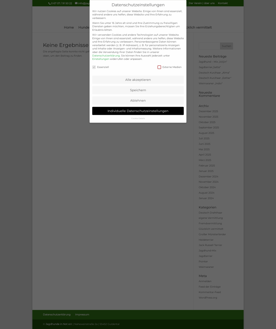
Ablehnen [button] (138, 97)
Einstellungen (100, 55)
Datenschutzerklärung (106, 52)
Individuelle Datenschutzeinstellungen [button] (138, 108)
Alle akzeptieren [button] (138, 76)
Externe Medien (169, 64)
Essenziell (100, 64)
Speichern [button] (138, 87)
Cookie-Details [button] (138, 115)
